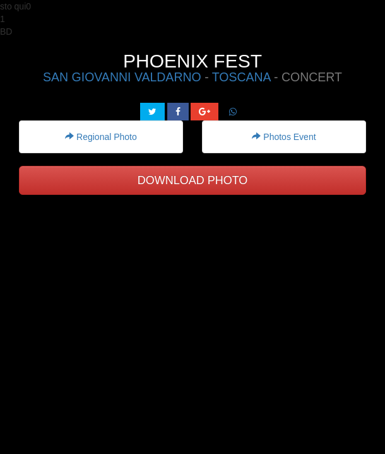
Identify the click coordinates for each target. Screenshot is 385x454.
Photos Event (284, 137)
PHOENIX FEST (192, 60)
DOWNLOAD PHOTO (193, 180)
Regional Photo (101, 137)
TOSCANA (241, 77)
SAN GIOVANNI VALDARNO (122, 77)
